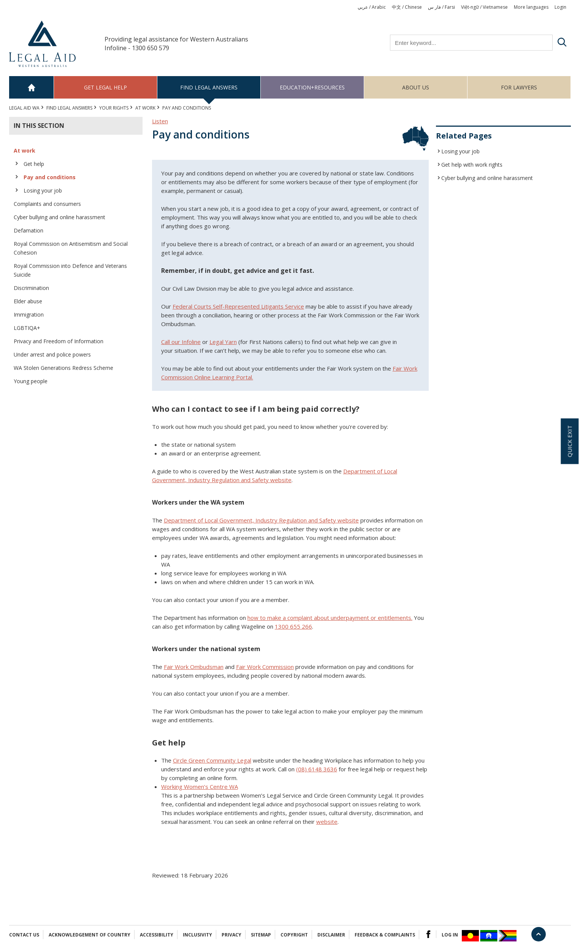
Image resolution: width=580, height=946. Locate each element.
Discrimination (31, 287)
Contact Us (24, 935)
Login (560, 7)
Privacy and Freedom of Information (58, 341)
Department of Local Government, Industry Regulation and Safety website (261, 520)
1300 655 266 (293, 626)
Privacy (231, 935)
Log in (450, 935)
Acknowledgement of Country (89, 935)
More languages (531, 7)
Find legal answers (209, 87)
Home (31, 87)
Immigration (29, 314)
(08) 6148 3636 (316, 769)
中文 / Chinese (407, 7)
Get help (34, 163)
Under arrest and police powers (52, 354)
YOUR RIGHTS (113, 108)
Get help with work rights (471, 164)
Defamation (28, 230)
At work (145, 108)
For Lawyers (519, 87)
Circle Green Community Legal (212, 760)
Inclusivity (197, 935)
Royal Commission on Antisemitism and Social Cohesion (71, 248)
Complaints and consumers (47, 203)
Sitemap (261, 935)
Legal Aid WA (24, 108)
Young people (31, 381)
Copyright (294, 935)
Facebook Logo (428, 934)
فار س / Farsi (441, 7)
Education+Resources (312, 87)
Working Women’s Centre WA (199, 786)
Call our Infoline (181, 342)
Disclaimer (331, 935)
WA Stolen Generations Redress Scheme (63, 367)
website (327, 821)
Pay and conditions (50, 177)
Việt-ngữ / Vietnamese (484, 7)
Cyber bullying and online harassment (59, 217)
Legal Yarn (223, 342)
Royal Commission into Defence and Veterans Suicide (70, 270)
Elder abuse (28, 301)
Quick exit (569, 441)
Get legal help (105, 87)
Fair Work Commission (265, 666)
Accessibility (156, 935)
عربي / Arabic (372, 7)
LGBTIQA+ (27, 327)
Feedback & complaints (385, 935)
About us (415, 87)
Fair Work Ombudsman (193, 666)
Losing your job (43, 190)
